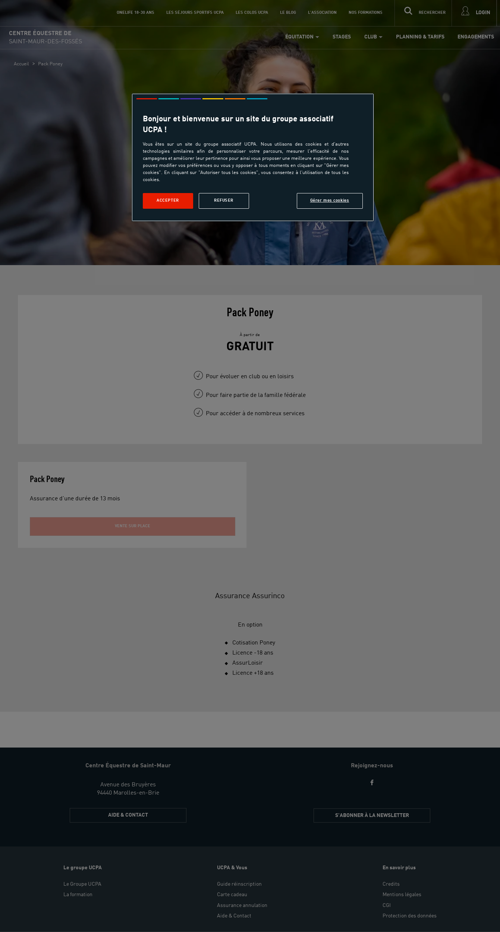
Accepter (168, 200)
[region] (253, 157)
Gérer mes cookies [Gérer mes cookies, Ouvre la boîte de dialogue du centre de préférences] (329, 200)
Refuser (223, 200)
